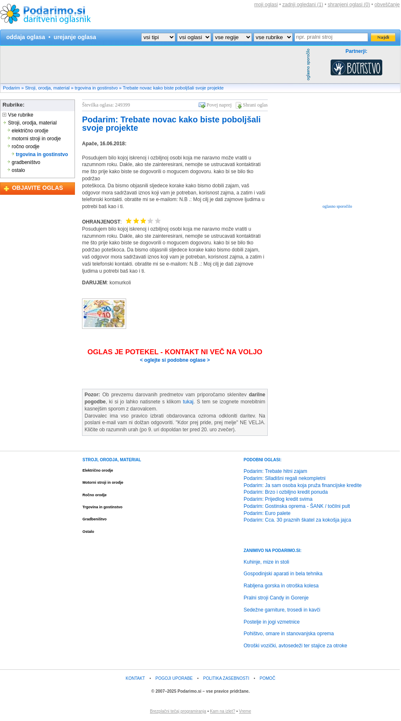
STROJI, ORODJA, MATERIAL (111, 459)
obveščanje (387, 4)
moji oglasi (266, 4)
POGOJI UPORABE (173, 678)
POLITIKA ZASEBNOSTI (226, 678)
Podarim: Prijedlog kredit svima (278, 499)
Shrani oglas (255, 105)
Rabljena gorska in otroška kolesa (281, 586)
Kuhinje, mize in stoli (266, 562)
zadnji (302, 4)
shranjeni (349, 4)
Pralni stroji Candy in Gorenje (276, 598)
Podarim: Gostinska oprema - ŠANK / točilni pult (297, 506)
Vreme (245, 711)
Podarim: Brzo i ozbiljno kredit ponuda (286, 492)
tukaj (188, 402)
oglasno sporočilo (337, 206)
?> (194, 37)
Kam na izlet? (222, 711)
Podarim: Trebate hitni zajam (275, 471)
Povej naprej (219, 105)
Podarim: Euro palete (267, 513)
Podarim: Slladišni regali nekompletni (285, 478)
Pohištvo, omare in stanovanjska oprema (289, 633)
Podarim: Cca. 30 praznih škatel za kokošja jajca (297, 520)
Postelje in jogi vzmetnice (272, 622)
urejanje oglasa (75, 37)
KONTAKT (135, 678)
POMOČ (268, 678)
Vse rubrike (17, 115)
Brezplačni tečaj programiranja (178, 711)
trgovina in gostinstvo (96, 87)
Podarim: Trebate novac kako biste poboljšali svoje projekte (171, 123)
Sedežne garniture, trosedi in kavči (282, 610)
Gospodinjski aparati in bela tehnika (283, 574)
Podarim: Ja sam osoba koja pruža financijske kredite (302, 485)
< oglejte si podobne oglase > (175, 360)
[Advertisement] (152, 64)
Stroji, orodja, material (47, 87)
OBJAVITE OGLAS (37, 187)
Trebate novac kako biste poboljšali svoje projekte (173, 87)
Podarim (11, 87)
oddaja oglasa (25, 37)
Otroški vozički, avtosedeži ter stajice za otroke (295, 646)
